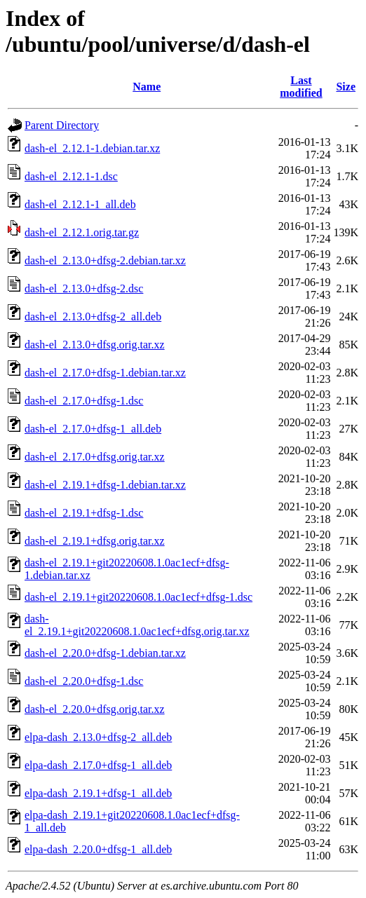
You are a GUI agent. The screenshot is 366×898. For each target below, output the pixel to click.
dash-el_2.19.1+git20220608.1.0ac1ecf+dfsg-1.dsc (138, 597)
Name (147, 87)
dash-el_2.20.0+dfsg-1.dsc (84, 681)
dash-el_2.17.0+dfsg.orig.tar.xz (95, 457)
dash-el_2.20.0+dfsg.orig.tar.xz (95, 709)
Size (345, 87)
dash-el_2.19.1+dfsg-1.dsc (84, 513)
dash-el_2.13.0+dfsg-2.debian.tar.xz (105, 260)
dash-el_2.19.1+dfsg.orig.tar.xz (95, 541)
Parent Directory (62, 125)
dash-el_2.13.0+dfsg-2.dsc (84, 288)
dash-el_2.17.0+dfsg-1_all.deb (93, 429)
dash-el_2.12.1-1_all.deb (80, 204)
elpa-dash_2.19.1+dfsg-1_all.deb (98, 793)
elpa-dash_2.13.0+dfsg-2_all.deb (98, 737)
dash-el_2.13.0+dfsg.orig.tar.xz (95, 345)
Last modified (301, 86)
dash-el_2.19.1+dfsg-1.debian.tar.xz (105, 485)
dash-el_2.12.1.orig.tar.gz (82, 232)
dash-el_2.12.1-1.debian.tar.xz (92, 148)
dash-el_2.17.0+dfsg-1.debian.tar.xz (105, 373)
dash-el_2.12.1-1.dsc (71, 176)
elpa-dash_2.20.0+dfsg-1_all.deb (98, 849)
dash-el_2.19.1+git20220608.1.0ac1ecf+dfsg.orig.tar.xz (137, 625)
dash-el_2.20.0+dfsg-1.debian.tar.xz (105, 653)
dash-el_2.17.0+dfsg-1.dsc (84, 401)
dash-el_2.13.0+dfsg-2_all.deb (93, 316)
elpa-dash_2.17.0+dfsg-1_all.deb (98, 765)
